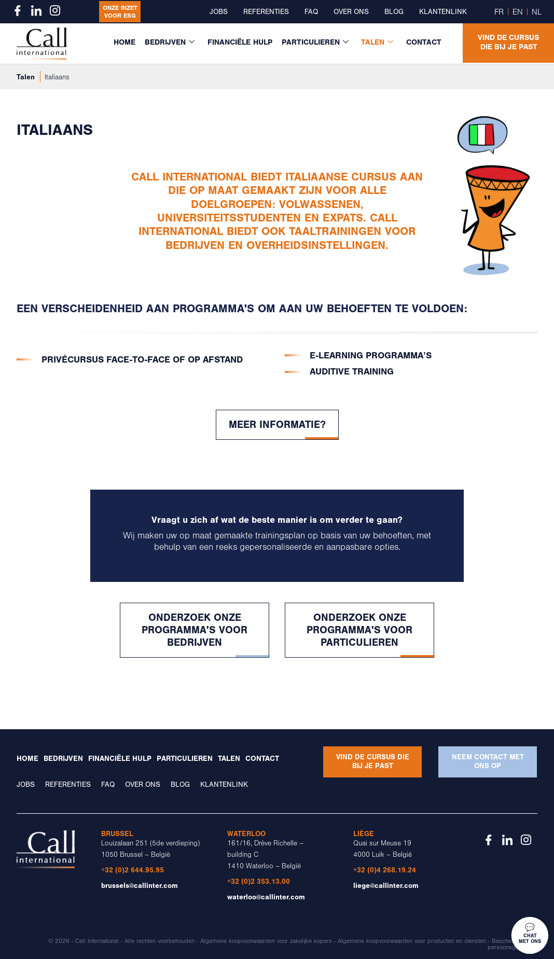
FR (499, 12)
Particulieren (317, 42)
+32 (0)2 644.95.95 (132, 870)
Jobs (219, 12)
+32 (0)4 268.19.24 (384, 870)
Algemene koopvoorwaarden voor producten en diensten (412, 941)
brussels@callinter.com (139, 885)
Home (127, 42)
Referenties (266, 12)
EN (518, 12)
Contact (424, 42)
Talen (378, 42)
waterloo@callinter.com (266, 897)
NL (537, 12)
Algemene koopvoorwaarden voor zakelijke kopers (266, 941)
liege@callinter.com (386, 885)
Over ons (351, 12)
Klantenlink (443, 12)
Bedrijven (173, 42)
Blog (394, 12)
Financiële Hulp (242, 42)
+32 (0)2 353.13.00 (258, 881)
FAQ (311, 12)
